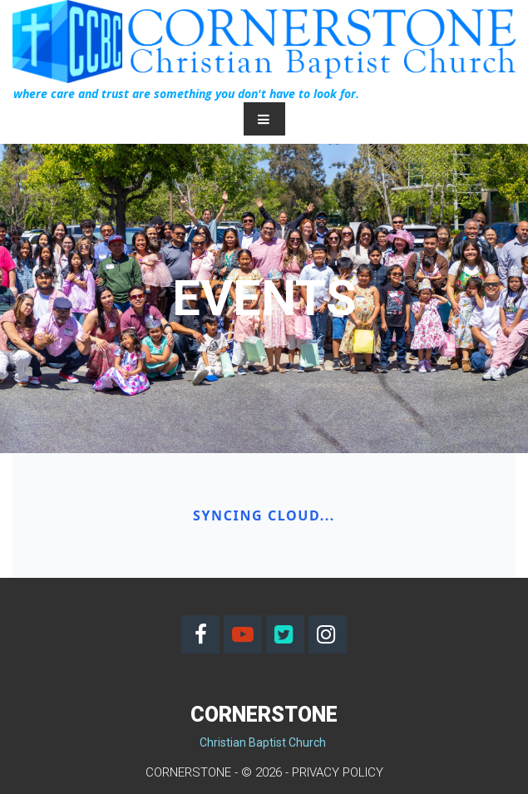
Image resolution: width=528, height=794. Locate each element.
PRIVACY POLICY (337, 772)
